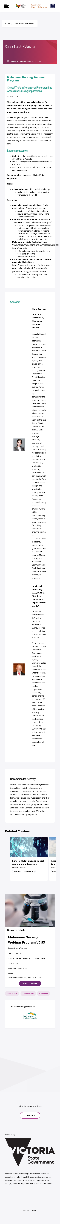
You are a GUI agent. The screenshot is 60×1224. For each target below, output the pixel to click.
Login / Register (30, 983)
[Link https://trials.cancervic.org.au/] (37, 222)
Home (7, 24)
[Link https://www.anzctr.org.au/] (33, 208)
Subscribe (30, 1115)
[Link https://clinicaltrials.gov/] (40, 189)
